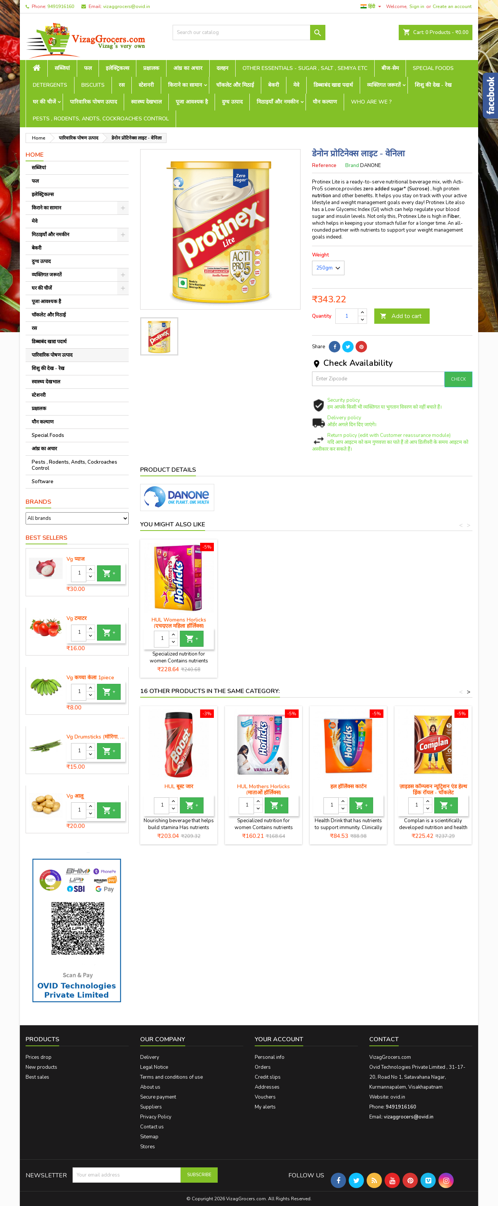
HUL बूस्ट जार (179, 619)
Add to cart (401, 316)
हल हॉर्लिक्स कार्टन (348, 786)
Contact (384, 1039)
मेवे (296, 85)
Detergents (50, 85)
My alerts (265, 1107)
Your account (279, 1039)
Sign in (416, 6)
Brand (352, 165)
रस (121, 85)
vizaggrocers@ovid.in (126, 6)
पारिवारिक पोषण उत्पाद (93, 102)
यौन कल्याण (325, 102)
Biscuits (93, 85)
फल (88, 68)
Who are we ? (371, 102)
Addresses (267, 1087)
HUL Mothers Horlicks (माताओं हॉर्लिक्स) (263, 789)
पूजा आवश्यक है (192, 102)
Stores (147, 1146)
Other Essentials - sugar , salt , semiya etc (305, 68)
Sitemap (149, 1136)
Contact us (152, 1126)
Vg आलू (74, 796)
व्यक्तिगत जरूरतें (384, 85)
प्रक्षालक (151, 68)
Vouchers (265, 1097)
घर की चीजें (44, 102)
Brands (38, 502)
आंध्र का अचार (187, 68)
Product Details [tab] (168, 470)
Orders (263, 1067)
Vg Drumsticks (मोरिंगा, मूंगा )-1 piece (95, 737)
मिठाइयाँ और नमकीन (278, 102)
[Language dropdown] (372, 6)
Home (35, 155)
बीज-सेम (390, 68)
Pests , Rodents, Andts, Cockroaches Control (101, 118)
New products (41, 1067)
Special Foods (433, 68)
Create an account (452, 6)
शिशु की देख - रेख (433, 85)
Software (42, 481)
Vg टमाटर (76, 618)
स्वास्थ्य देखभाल (146, 102)
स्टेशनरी (146, 85)
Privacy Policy (155, 1116)
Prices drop (39, 1057)
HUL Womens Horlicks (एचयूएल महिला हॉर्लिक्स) (433, 623)
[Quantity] (78, 573)
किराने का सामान (185, 85)
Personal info (270, 1057)
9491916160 (60, 6)
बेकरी (273, 85)
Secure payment (158, 1097)
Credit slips (268, 1077)
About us (150, 1087)
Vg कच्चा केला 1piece (90, 678)
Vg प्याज (75, 559)
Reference (324, 165)
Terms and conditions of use (171, 1077)
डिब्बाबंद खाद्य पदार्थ (333, 85)
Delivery (149, 1057)
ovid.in (397, 1097)
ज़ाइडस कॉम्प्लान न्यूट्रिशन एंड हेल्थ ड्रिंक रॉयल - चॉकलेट (433, 789)
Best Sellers (46, 538)
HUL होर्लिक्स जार (348, 619)
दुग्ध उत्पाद (232, 102)
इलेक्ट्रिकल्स (117, 68)
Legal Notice (154, 1067)
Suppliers (151, 1107)
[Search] (249, 32)
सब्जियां (62, 68)
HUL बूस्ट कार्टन (263, 619)
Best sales (37, 1077)
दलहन (222, 68)
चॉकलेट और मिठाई (235, 85)
